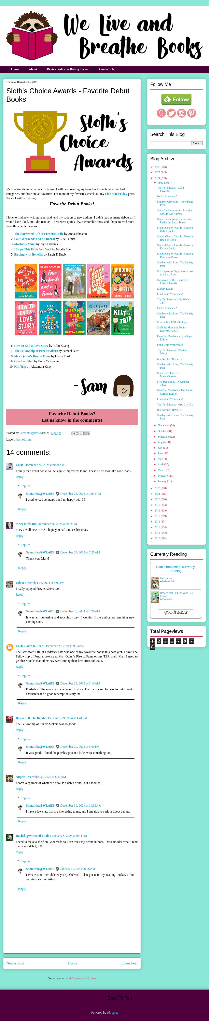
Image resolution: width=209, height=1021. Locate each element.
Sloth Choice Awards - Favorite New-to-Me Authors (174, 212)
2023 (158, 488)
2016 (158, 521)
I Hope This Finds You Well (32, 249)
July (160, 447)
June (160, 453)
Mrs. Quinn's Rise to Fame (32, 356)
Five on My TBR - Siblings (172, 322)
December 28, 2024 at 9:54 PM (64, 646)
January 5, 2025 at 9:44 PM (69, 835)
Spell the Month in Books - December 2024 (172, 329)
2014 (158, 532)
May (160, 458)
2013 (158, 538)
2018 (158, 510)
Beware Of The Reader (31, 718)
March (162, 470)
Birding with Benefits (28, 254)
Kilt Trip (20, 366)
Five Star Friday (116, 193)
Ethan (20, 582)
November (164, 425)
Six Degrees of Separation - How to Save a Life (175, 273)
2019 (158, 504)
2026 (158, 167)
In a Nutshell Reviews (169, 359)
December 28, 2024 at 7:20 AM (80, 611)
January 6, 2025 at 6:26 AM (77, 868)
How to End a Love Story (31, 345)
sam (29, 439)
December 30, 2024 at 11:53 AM (80, 805)
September (164, 436)
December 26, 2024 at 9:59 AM (44, 465)
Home (15, 69)
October (162, 431)
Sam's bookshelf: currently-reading (176, 569)
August (162, 442)
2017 (158, 516)
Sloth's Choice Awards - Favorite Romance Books (175, 255)
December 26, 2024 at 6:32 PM (57, 523)
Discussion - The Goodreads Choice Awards (172, 282)
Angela (20, 776)
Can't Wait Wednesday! (170, 294)
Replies (25, 486)
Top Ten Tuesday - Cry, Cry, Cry (175, 404)
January (162, 481)
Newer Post (15, 963)
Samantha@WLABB (40, 493)
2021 (158, 493)
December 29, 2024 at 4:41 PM (67, 718)
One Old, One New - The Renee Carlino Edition (175, 392)
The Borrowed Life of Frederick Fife (38, 233)
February (163, 475)
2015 (158, 527)
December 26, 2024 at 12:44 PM (80, 493)
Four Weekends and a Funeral (34, 239)
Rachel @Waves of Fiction (33, 835)
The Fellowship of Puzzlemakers (36, 350)
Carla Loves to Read (29, 646)
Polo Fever (166, 578)
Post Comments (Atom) (81, 978)
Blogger (112, 1012)
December (164, 182)
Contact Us (106, 69)
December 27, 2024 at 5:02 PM (44, 582)
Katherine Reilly (168, 581)
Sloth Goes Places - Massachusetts (168, 375)
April (161, 464)
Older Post (129, 963)
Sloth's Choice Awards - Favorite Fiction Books (175, 247)
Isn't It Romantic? (167, 196)
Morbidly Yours (24, 244)
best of (20, 439)
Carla (19, 465)
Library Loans (165, 288)
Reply (19, 477)
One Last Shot (24, 361)
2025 (158, 172)
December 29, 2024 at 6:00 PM (80, 746)
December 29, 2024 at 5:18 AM (80, 683)
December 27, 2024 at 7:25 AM (80, 552)
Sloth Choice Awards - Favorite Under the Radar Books (174, 221)
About (33, 69)
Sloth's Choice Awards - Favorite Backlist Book (175, 238)
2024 (158, 178)
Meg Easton (167, 599)
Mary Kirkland (26, 523)
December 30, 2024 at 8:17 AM (46, 776)
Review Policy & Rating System (68, 69)
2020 (158, 499)
